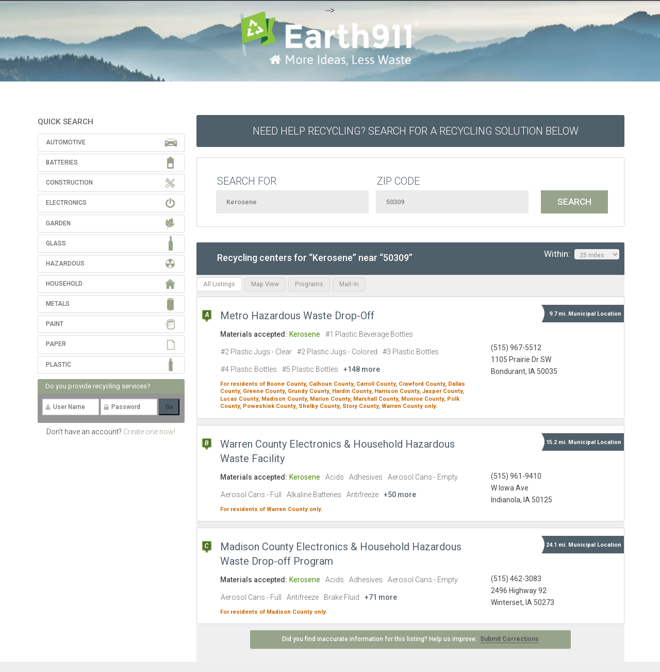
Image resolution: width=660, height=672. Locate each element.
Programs (309, 284)
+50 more (400, 494)
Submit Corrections (509, 639)
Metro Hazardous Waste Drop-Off (297, 315)
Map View (265, 284)
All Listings (219, 284)
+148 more (361, 369)
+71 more (381, 597)
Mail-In (349, 284)
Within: (581, 254)
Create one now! (149, 432)
